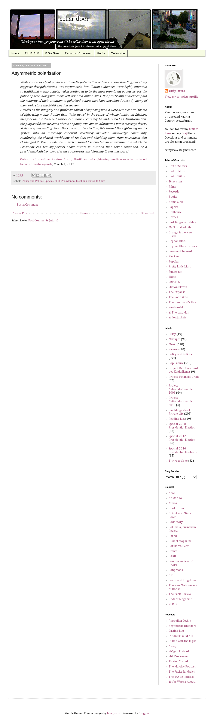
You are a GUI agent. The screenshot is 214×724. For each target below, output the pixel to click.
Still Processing (179, 656)
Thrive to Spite (96, 181)
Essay (172, 334)
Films (172, 186)
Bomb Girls (176, 201)
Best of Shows (178, 166)
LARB (172, 556)
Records (174, 191)
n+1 (171, 575)
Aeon (172, 493)
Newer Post (20, 213)
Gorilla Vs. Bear (179, 546)
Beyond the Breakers (182, 625)
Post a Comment (27, 204)
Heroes (173, 217)
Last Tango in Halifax (182, 222)
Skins (172, 276)
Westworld (176, 307)
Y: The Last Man (179, 312)
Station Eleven (178, 287)
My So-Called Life (180, 227)
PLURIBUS (32, 53)
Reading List (177, 418)
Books (101, 53)
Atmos (173, 503)
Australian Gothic (180, 620)
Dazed (173, 535)
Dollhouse (175, 212)
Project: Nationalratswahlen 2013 (181, 401)
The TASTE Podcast (181, 676)
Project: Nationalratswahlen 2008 (181, 389)
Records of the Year (78, 53)
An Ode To (175, 498)
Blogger (144, 713)
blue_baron (114, 713)
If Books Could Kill (181, 635)
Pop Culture (176, 363)
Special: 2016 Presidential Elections (66, 181)
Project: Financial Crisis (184, 376)
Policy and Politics (32, 181)
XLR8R (173, 604)
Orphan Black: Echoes (183, 246)
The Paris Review (180, 594)
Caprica (173, 207)
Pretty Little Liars (180, 266)
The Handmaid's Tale (182, 302)
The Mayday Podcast (182, 666)
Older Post (147, 213)
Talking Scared (178, 661)
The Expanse (177, 292)
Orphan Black (177, 241)
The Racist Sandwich (182, 671)
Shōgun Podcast (179, 651)
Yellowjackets (177, 317)
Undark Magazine (180, 599)
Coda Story (176, 522)
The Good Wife (178, 297)
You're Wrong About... (182, 681)
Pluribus (174, 256)
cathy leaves (177, 91)
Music (172, 344)
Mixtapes (174, 339)
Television (118, 53)
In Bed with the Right (182, 641)
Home (15, 53)
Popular (174, 261)
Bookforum (176, 508)
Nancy (173, 646)
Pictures (174, 349)
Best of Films (177, 176)
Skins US (174, 282)
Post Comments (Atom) (43, 220)
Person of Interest (180, 251)
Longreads (176, 570)
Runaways (175, 271)
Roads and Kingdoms (182, 580)
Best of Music (177, 171)
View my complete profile (181, 96)
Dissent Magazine (180, 541)
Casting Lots (176, 630)
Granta (173, 551)
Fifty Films (52, 53)
